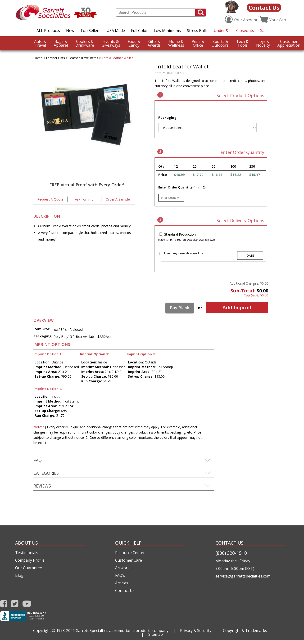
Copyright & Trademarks (245, 630)
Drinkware (84, 43)
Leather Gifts (55, 58)
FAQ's (120, 575)
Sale (264, 30)
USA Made (116, 30)
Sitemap (155, 634)
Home (38, 58)
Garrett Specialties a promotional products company (122, 630)
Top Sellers (90, 30)
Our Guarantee (28, 568)
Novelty (263, 43)
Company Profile (30, 560)
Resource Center (130, 553)
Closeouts (245, 30)
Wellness (176, 43)
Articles (121, 583)
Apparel (61, 43)
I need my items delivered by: (184, 253)
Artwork (122, 568)
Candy (134, 43)
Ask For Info (84, 199)
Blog (19, 575)
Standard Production (180, 234)
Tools (242, 43)
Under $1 (222, 30)
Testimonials (26, 553)
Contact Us (264, 7)
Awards (154, 43)
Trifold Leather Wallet (117, 58)
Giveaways (111, 43)
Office (198, 43)
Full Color (139, 30)
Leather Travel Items (83, 58)
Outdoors (220, 43)
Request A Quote (50, 199)
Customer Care (128, 560)
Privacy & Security (195, 630)
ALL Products (48, 30)
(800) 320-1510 (231, 553)
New (70, 30)
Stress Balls (197, 30)
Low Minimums (167, 30)
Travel (40, 43)
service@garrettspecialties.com (242, 576)
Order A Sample (118, 199)
